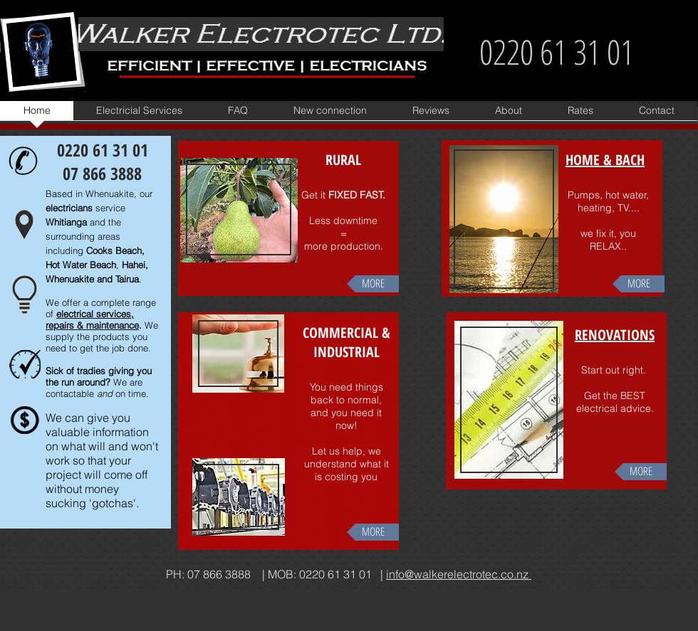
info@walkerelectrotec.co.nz (458, 574)
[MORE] (373, 283)
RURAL (343, 159)
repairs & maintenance (92, 325)
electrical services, (95, 313)
